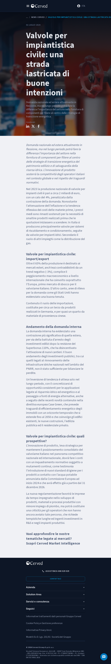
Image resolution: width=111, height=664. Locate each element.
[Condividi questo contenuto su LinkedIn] (27, 127)
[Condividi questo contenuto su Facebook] (38, 127)
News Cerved (38, 17)
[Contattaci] (103, 656)
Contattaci (55, 579)
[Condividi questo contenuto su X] (33, 127)
